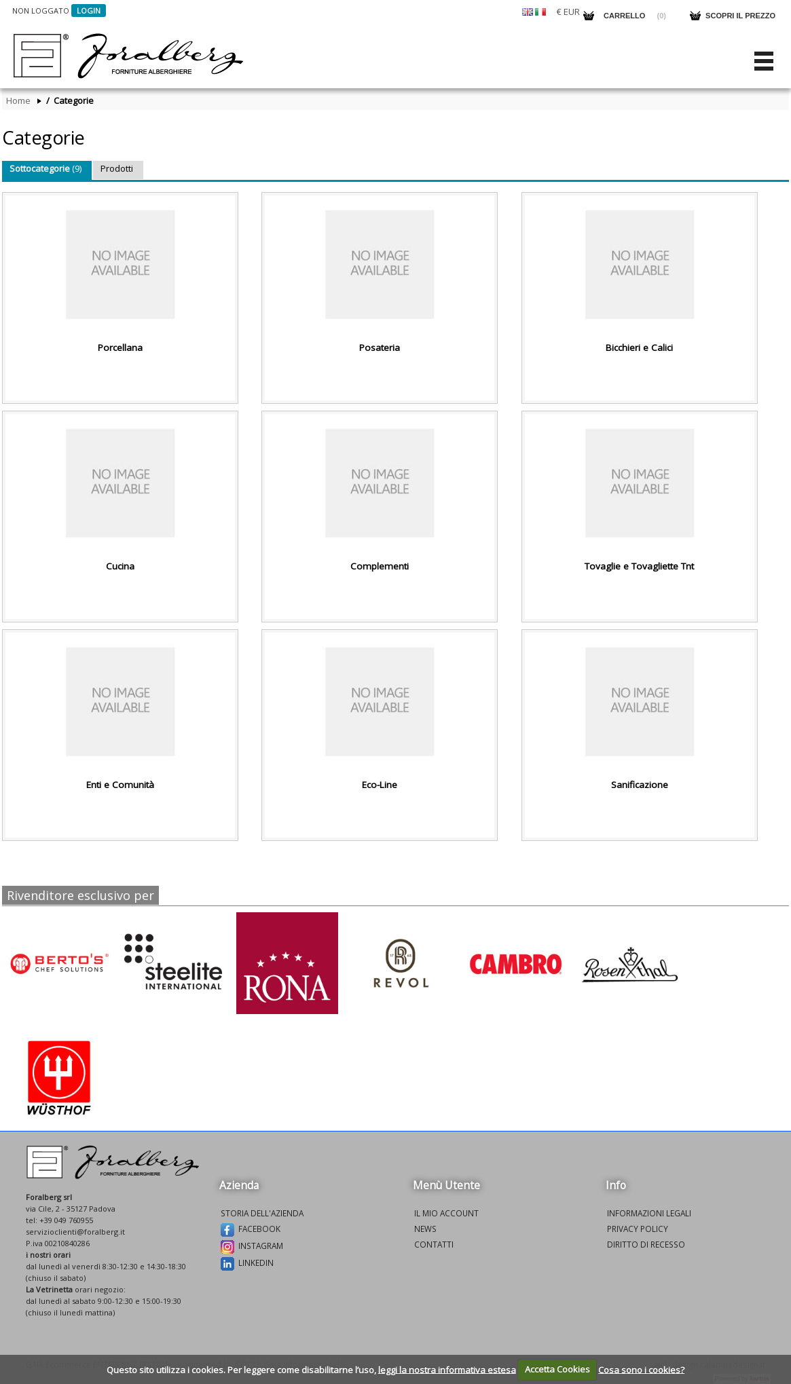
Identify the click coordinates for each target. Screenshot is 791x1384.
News (425, 1228)
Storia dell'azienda (262, 1213)
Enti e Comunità (120, 785)
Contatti (434, 1244)
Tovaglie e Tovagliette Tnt (639, 566)
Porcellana (120, 347)
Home (18, 101)
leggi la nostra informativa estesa (447, 1369)
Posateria (379, 347)
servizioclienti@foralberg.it (75, 1232)
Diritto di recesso (646, 1244)
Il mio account (446, 1213)
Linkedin (247, 1264)
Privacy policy (637, 1228)
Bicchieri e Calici (639, 347)
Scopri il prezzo (740, 16)
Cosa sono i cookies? (641, 1369)
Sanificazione (639, 785)
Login (88, 10)
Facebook (250, 1230)
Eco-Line (379, 785)
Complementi (379, 566)
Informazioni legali (649, 1213)
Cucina (120, 566)
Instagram (252, 1247)
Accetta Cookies (557, 1369)
